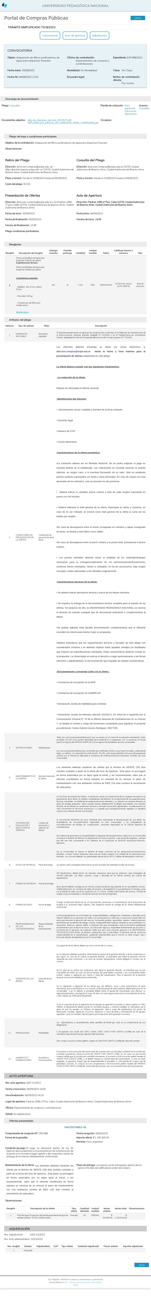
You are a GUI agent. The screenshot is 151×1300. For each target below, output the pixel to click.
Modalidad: (73, 70)
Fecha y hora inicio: (16, 1089)
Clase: (116, 70)
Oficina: (9, 1107)
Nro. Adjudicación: (13, 1234)
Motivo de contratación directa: (126, 78)
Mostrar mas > (22, 312)
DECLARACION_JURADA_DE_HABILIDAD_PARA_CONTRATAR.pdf (63, 122)
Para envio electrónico (131, 112)
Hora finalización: (15, 1095)
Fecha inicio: (14, 70)
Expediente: (119, 57)
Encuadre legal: (76, 76)
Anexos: (143, 105)
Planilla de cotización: (111, 105)
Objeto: (11, 57)
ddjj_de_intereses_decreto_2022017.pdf (49, 120)
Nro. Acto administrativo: (17, 1239)
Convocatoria (50, 35)
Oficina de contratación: (80, 57)
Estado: (9, 1114)
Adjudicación (99, 35)
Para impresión (130, 107)
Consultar (15, 105)
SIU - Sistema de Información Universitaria (83, 1282)
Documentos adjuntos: (13, 120)
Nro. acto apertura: (15, 1082)
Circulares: (106, 120)
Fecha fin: (12, 76)
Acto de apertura (75, 35)
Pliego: (5, 105)
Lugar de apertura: (15, 1101)
